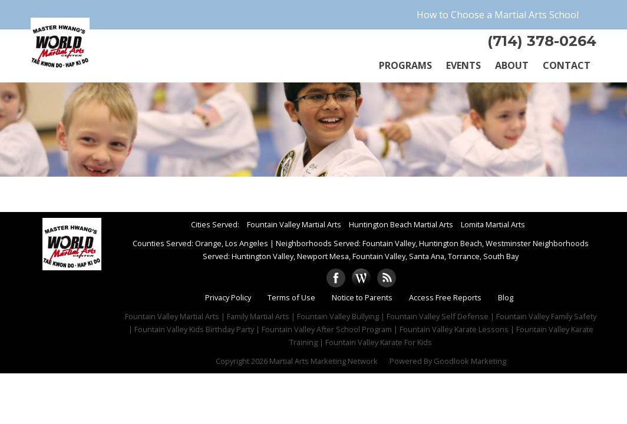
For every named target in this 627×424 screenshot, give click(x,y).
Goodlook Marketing (470, 361)
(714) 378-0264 (541, 40)
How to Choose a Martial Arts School (498, 14)
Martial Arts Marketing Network (323, 361)
